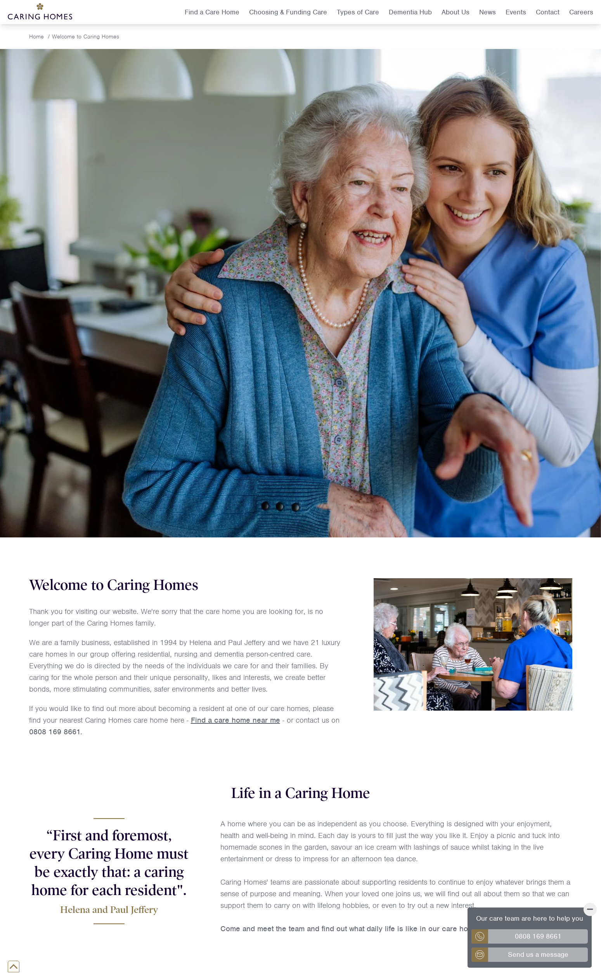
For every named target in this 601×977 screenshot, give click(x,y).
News (487, 12)
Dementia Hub (410, 12)
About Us (455, 12)
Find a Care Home (212, 12)
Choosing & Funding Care (288, 12)
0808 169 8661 (54, 732)
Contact (547, 12)
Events (516, 12)
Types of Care (358, 12)
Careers (581, 12)
